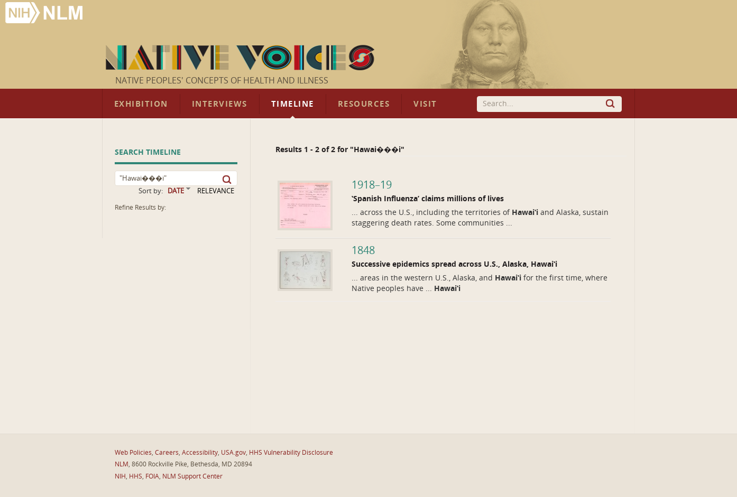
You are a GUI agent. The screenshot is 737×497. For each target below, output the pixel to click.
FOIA (152, 476)
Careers (167, 452)
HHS (135, 476)
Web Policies (133, 452)
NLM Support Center (192, 476)
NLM (121, 464)
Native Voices (241, 57)
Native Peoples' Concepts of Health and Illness (221, 81)
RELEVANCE (215, 191)
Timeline (292, 104)
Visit (425, 104)
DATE (176, 191)
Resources (364, 104)
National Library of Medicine (45, 14)
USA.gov (233, 452)
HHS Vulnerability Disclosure (291, 452)
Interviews (219, 104)
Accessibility (200, 452)
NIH (120, 476)
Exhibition (141, 104)
